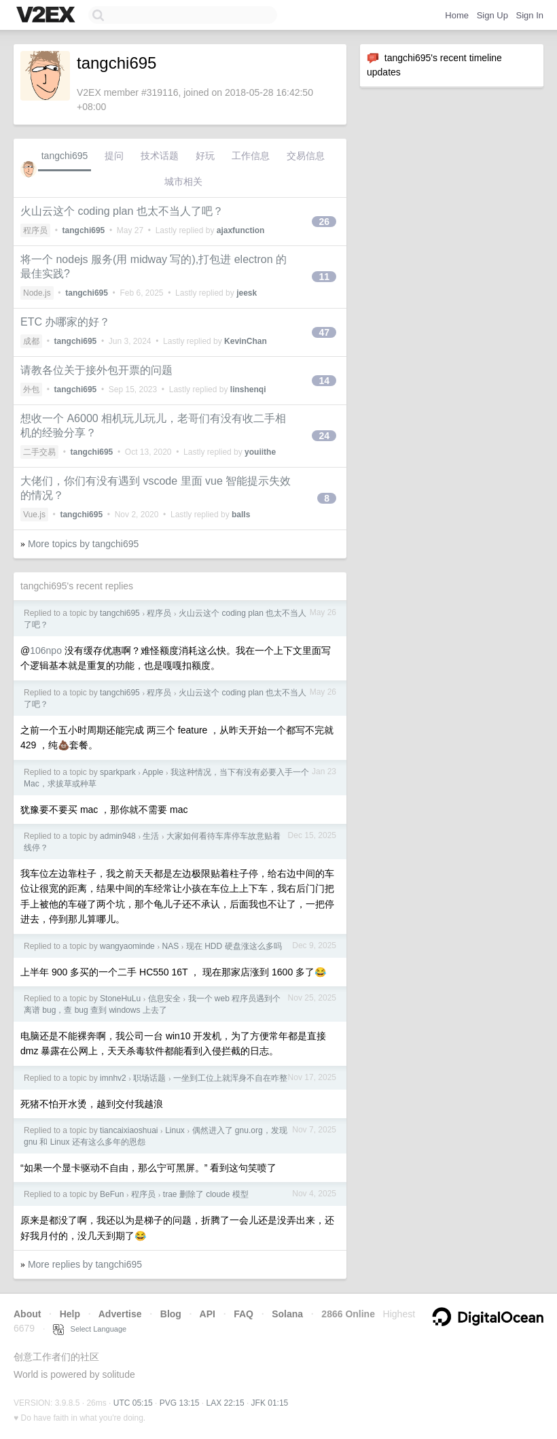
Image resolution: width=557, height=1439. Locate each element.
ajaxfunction (241, 230)
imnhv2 (113, 1078)
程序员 (35, 230)
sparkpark (118, 772)
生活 (151, 836)
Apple (153, 772)
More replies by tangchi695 (85, 1264)
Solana (287, 1313)
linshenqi (248, 389)
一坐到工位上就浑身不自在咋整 (230, 1078)
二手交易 (39, 452)
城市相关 (183, 181)
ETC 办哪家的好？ (65, 322)
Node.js (37, 293)
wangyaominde (127, 946)
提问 (114, 155)
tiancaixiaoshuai (129, 1130)
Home (457, 15)
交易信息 (306, 155)
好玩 (205, 155)
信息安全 (164, 998)
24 (324, 435)
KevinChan (245, 341)
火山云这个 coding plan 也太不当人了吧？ (121, 211)
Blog (170, 1313)
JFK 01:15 (270, 1403)
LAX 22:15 (225, 1403)
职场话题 (149, 1078)
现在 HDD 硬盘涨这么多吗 (234, 946)
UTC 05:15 (133, 1403)
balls (241, 514)
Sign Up (492, 15)
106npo (46, 650)
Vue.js (34, 514)
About (27, 1313)
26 (324, 221)
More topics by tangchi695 (83, 543)
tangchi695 (64, 155)
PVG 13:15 (180, 1403)
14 (324, 380)
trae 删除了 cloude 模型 (206, 1194)
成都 (31, 341)
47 (324, 332)
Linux (175, 1130)
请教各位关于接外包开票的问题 (96, 370)
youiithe (260, 452)
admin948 (118, 836)
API (207, 1313)
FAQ (243, 1313)
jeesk (246, 293)
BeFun (112, 1194)
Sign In (529, 15)
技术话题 (160, 155)
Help (70, 1313)
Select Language (89, 1329)
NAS (170, 946)
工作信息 (251, 155)
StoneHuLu (120, 998)
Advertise (120, 1313)
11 (324, 276)
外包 (31, 389)
